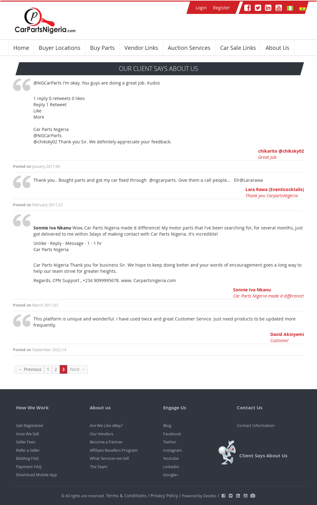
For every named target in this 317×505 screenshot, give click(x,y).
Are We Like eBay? (106, 425)
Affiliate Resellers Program (114, 450)
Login (201, 8)
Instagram (172, 450)
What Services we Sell (109, 458)
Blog (167, 425)
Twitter (169, 442)
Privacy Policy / (165, 495)
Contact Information (256, 425)
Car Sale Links (238, 47)
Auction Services (189, 47)
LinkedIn (171, 466)
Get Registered (29, 425)
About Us (277, 47)
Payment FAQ (28, 466)
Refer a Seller (28, 450)
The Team (98, 466)
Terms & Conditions (127, 495)
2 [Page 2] (55, 369)
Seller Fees (25, 442)
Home (21, 47)
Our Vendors (101, 434)
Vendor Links (141, 47)
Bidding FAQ (27, 458)
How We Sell (27, 434)
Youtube (171, 458)
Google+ (170, 474)
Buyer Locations (59, 47)
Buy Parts (102, 47)
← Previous (29, 369)
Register (221, 8)
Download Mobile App (36, 474)
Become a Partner (106, 442)
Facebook (172, 434)
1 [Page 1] (48, 369)
